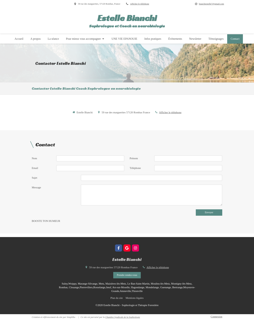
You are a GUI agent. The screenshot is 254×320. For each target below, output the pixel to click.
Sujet (34, 177)
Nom (34, 158)
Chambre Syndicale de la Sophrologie (122, 317)
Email (35, 168)
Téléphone (135, 168)
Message (36, 187)
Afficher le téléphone (139, 4)
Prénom (134, 158)
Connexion (216, 316)
